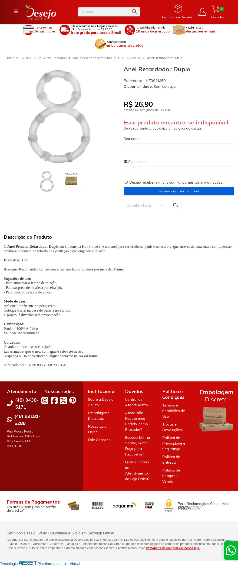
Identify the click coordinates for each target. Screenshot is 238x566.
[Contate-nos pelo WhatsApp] (231, 550)
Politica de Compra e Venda (171, 476)
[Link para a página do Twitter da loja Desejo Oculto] (63, 400)
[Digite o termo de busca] (103, 11)
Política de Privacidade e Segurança (173, 443)
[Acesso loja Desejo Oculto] (202, 12)
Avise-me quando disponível (179, 191)
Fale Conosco (99, 439)
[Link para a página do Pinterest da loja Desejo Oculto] (72, 400)
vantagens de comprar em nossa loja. (173, 548)
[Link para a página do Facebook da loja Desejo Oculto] (54, 400)
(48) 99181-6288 (27, 419)
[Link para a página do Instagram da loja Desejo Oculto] (44, 400)
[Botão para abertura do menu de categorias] (16, 11)
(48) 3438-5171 (26, 403)
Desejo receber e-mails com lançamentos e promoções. (176, 182)
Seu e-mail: (135, 161)
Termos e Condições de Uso (173, 411)
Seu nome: (132, 138)
